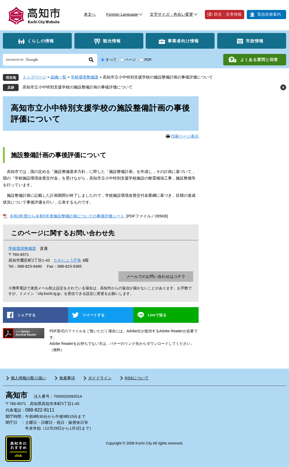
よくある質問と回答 (259, 59)
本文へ (90, 14)
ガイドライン (100, 378)
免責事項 (67, 378)
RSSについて (137, 378)
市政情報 (255, 41)
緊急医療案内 (269, 14)
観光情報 (112, 41)
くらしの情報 (40, 41)
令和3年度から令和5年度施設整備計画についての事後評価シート (67, 216)
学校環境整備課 (84, 77)
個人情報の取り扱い (28, 378)
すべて (111, 60)
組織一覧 (58, 77)
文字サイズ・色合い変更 (171, 14)
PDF (148, 60)
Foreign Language (122, 14)
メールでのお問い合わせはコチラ (155, 276)
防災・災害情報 (228, 14)
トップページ (34, 77)
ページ (130, 60)
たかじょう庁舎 (67, 260)
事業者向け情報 (183, 41)
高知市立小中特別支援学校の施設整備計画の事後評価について (78, 87)
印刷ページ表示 (185, 136)
